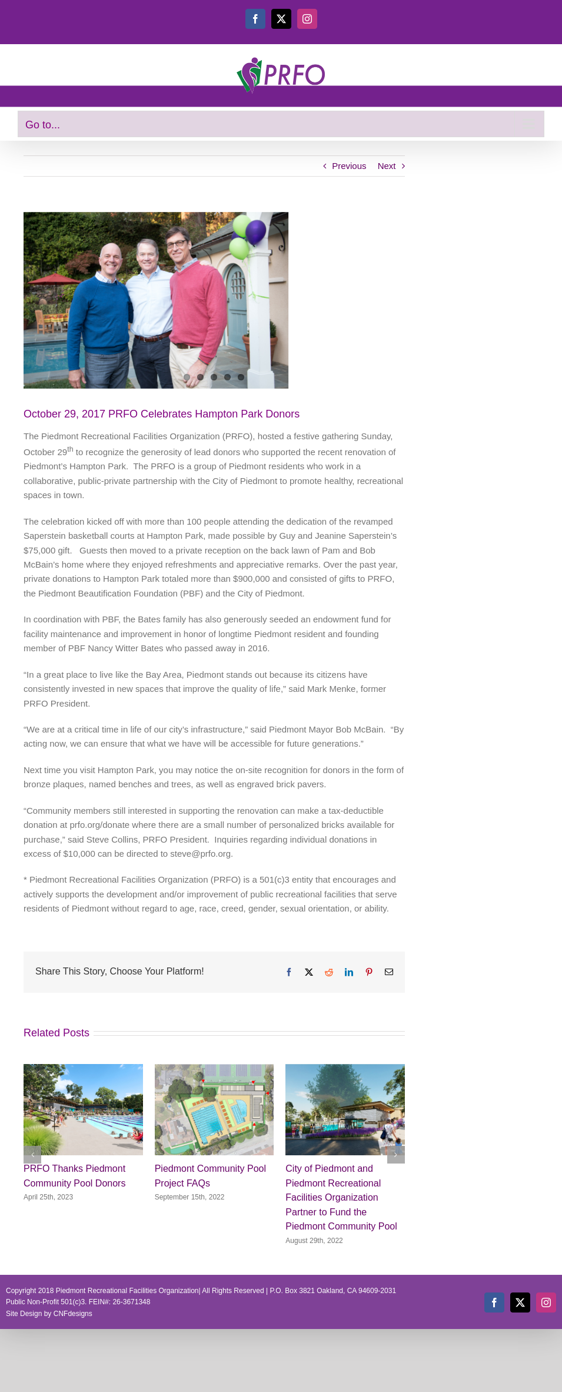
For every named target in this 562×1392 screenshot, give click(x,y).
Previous (349, 166)
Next (387, 166)
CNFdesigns (73, 1314)
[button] (32, 1155)
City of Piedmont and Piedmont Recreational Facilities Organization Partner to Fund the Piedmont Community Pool (341, 1198)
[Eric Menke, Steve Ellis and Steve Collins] (214, 300)
